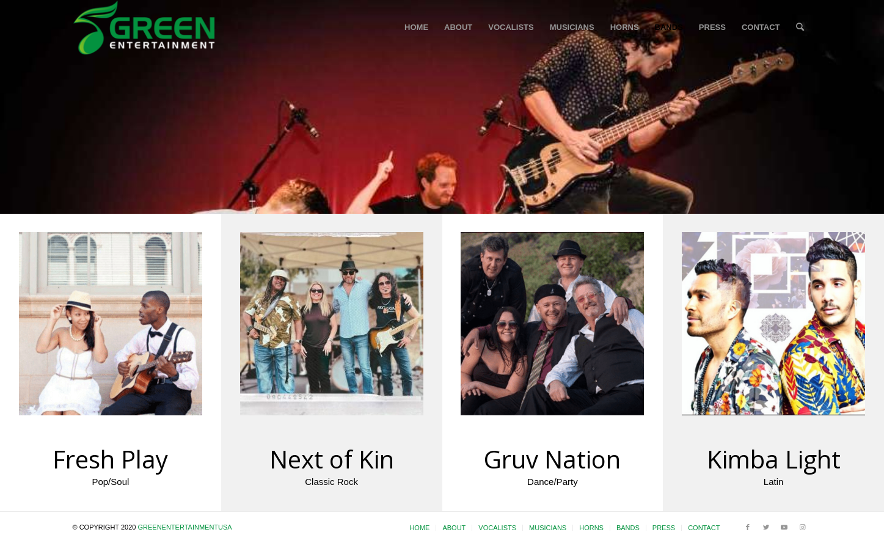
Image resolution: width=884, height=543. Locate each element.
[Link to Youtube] (784, 527)
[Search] (800, 27)
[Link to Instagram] (803, 527)
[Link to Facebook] (748, 527)
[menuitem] (416, 27)
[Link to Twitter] (766, 527)
